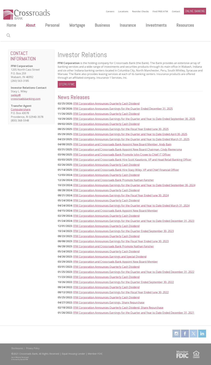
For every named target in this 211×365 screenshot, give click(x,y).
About (30, 25)
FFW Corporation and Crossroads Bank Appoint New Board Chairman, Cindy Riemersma (127, 149)
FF (74, 282)
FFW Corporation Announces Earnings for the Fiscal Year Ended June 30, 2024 (121, 195)
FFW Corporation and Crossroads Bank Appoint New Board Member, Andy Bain (122, 144)
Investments (156, 25)
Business (102, 25)
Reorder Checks (140, 11)
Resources (185, 25)
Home (11, 25)
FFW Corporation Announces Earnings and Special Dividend (109, 256)
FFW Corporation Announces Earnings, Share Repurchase (108, 302)
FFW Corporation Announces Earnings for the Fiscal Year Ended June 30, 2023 (121, 241)
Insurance (128, 25)
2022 (170, 282)
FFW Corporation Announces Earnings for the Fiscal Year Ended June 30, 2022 (121, 292)
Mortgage (77, 25)
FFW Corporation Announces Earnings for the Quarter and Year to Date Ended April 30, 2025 (130, 134)
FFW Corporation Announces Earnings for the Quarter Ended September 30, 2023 (123, 231)
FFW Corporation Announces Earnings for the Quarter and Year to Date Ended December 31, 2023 (133, 221)
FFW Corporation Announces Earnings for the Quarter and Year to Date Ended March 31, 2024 (131, 205)
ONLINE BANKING (195, 11)
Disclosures (17, 346)
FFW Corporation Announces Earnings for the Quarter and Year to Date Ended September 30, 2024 (134, 185)
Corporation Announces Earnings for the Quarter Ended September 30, (122, 282)
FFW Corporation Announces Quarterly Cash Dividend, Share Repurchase (118, 307)
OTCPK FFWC (67, 84)
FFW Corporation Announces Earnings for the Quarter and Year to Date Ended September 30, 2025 (134, 119)
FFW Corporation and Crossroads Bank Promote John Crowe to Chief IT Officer (122, 154)
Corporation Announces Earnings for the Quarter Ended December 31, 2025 (125, 108)
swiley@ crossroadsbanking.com (25, 97)
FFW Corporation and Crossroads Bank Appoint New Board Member (115, 210)
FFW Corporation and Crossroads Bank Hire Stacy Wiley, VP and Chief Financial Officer (126, 170)
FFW (75, 108)
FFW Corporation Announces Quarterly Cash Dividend (106, 103)
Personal (52, 25)
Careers (110, 11)
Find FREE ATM (160, 11)
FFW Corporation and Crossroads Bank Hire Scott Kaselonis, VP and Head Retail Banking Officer (132, 159)
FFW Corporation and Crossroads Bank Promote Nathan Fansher (113, 180)
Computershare (20, 109)
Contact (176, 11)
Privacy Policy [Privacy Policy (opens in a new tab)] (32, 346)
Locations (123, 11)
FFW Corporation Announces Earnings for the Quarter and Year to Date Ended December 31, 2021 (133, 312)
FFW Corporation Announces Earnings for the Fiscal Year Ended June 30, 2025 (121, 129)
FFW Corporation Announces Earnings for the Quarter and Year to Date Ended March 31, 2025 (131, 139)
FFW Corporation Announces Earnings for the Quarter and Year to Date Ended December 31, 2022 (133, 272)
